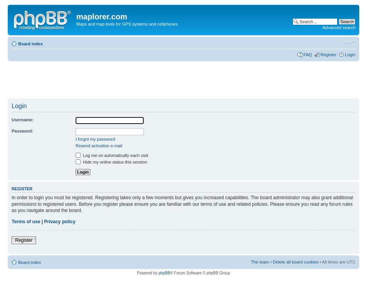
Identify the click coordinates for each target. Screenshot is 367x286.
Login (350, 54)
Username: (23, 119)
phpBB (164, 273)
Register (328, 54)
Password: (22, 131)
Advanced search (338, 27)
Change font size (349, 42)
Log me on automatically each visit (112, 155)
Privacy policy (60, 221)
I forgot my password (95, 139)
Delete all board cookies (295, 262)
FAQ (307, 54)
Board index (30, 43)
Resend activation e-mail (99, 145)
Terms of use (26, 221)
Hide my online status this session (111, 162)
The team (260, 262)
